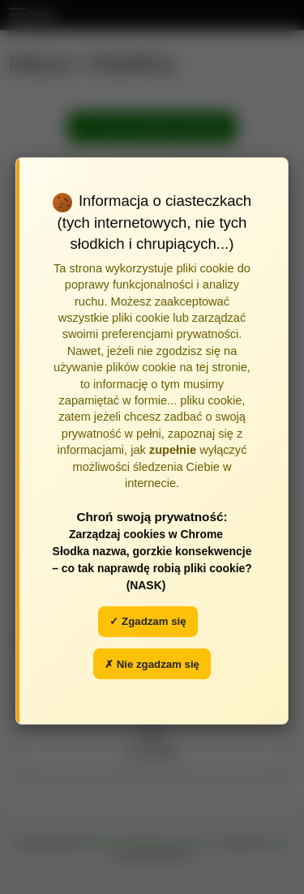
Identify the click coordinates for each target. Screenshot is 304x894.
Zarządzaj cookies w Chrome (146, 534)
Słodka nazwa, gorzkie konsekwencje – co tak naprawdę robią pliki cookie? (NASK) (152, 568)
